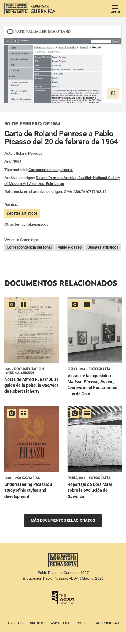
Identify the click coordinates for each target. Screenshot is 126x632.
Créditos (37, 623)
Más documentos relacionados (63, 520)
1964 (17, 161)
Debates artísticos (22, 213)
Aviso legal (61, 623)
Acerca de (15, 623)
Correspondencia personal (50, 169)
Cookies (83, 623)
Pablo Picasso (70, 247)
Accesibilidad (107, 623)
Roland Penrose (29, 153)
